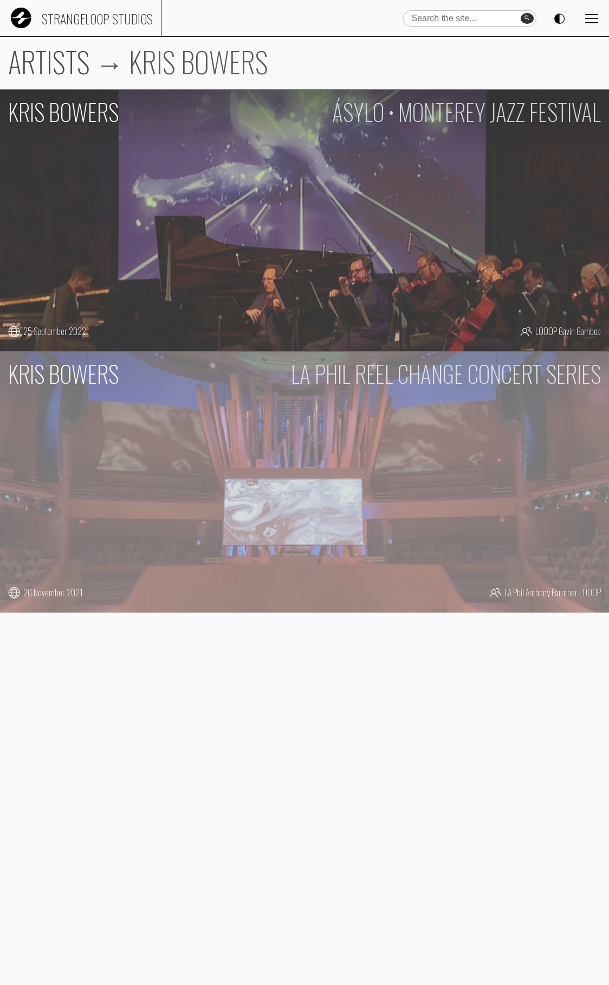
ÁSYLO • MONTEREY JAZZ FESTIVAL (466, 111)
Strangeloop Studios (97, 18)
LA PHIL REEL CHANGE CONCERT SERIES (446, 373)
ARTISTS (49, 61)
